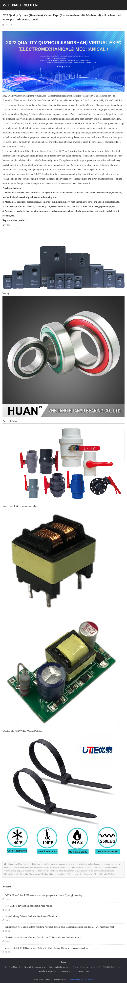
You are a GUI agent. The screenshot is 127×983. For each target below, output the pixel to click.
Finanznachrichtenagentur (59, 967)
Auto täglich (96, 967)
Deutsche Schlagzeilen (47, 971)
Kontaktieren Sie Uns (78, 979)
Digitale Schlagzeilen (12, 967)
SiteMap (91, 979)
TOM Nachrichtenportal (113, 967)
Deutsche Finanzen (80, 967)
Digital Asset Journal (80, 971)
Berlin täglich (64, 971)
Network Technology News (35, 967)
